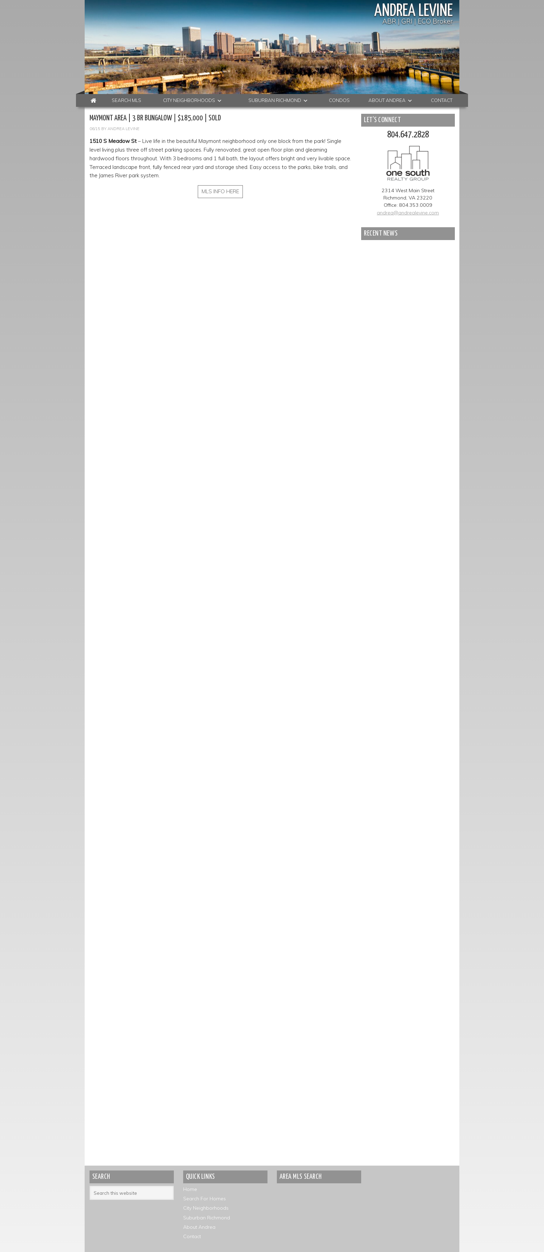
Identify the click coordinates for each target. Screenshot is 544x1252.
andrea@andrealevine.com (408, 213)
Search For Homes (204, 1199)
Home (190, 1189)
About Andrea (199, 1227)
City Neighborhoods (206, 1208)
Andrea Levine (411, 11)
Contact (192, 1236)
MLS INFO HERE (220, 191)
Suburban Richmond (206, 1218)
